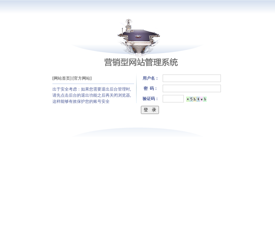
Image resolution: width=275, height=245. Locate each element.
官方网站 (82, 78)
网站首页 (62, 78)
